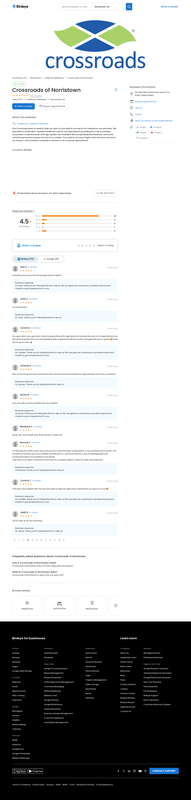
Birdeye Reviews (127, 697)
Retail (88, 693)
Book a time (125, 666)
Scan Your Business (152, 681)
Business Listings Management (58, 713)
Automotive (91, 652)
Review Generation (52, 677)
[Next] (115, 605)
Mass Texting (18, 695)
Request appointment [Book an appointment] (52, 106)
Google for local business (55, 668)
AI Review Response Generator (158, 672)
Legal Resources (127, 706)
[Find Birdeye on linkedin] (129, 770)
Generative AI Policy (85, 784)
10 (59, 539)
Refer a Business (151, 699)
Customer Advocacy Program (157, 704)
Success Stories (127, 693)
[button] (14, 540)
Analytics (16, 744)
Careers (124, 688)
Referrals (16, 661)
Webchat (16, 681)
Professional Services (153, 657)
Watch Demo (126, 661)
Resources (125, 670)
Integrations (18, 748)
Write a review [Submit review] (23, 106)
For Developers (150, 690)
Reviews (16, 657)
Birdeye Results (127, 702)
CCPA (71, 784)
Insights (16, 719)
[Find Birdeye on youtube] (140, 770)
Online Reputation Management (59, 681)
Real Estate (91, 688)
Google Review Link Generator (157, 677)
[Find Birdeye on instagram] (134, 770)
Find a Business (151, 686)
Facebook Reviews (52, 708)
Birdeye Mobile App (21, 757)
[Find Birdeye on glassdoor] (145, 770)
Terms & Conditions (21, 784)
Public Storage (92, 684)
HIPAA (64, 784)
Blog (122, 675)
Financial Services (94, 661)
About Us (124, 652)
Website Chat (50, 695)
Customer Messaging (54, 686)
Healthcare (35, 77)
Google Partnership (21, 753)
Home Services (92, 670)
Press (122, 679)
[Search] (129, 6)
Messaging (17, 710)
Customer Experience (54, 717)
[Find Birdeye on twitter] (124, 770)
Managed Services (152, 652)
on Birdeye (32, 266)
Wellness (90, 697)
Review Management (54, 672)
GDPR (58, 784)
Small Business (51, 652)
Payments (17, 699)
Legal (88, 675)
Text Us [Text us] (138, 108)
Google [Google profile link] (141, 127)
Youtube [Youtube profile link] (156, 132)
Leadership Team (128, 657)
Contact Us (125, 711)
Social (15, 686)
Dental (89, 657)
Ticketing (16, 728)
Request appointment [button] (145, 101)
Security (50, 784)
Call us (138, 114)
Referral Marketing (52, 690)
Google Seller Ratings (22, 670)
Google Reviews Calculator (156, 668)
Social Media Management (56, 722)
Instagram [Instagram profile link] (142, 138)
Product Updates (128, 684)
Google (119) (50, 258)
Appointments (19, 690)
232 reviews (36, 95)
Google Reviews (51, 699)
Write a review (169, 6)
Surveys (15, 715)
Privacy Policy (39, 784)
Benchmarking (19, 724)
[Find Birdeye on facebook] (118, 770)
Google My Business (53, 704)
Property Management (96, 679)
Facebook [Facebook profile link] (155, 127)
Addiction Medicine (54, 77)
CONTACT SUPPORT (164, 770)
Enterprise (48, 657)
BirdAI (14, 739)
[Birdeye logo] (20, 7)
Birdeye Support (151, 695)
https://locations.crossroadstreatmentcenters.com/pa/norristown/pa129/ (154, 120)
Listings (15, 652)
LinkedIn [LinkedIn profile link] (141, 132)
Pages (15, 666)
